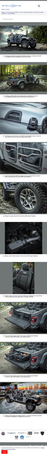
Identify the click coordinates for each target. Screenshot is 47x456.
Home (3, 12)
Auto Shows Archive (26, 12)
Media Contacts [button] (5, 9)
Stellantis (11, 5)
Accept (4, 452)
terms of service (11, 449)
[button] (39, 6)
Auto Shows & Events (12, 12)
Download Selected (8, 19)
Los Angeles (11, 13)
